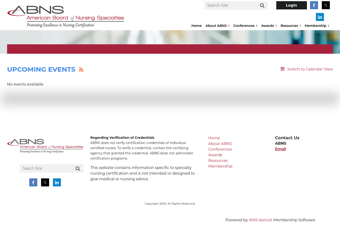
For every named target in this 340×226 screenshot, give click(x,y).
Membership (220, 166)
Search (262, 5)
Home (214, 138)
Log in (291, 5)
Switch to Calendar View (310, 69)
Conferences (220, 149)
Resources (218, 160)
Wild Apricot (260, 220)
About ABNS (220, 143)
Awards (215, 155)
